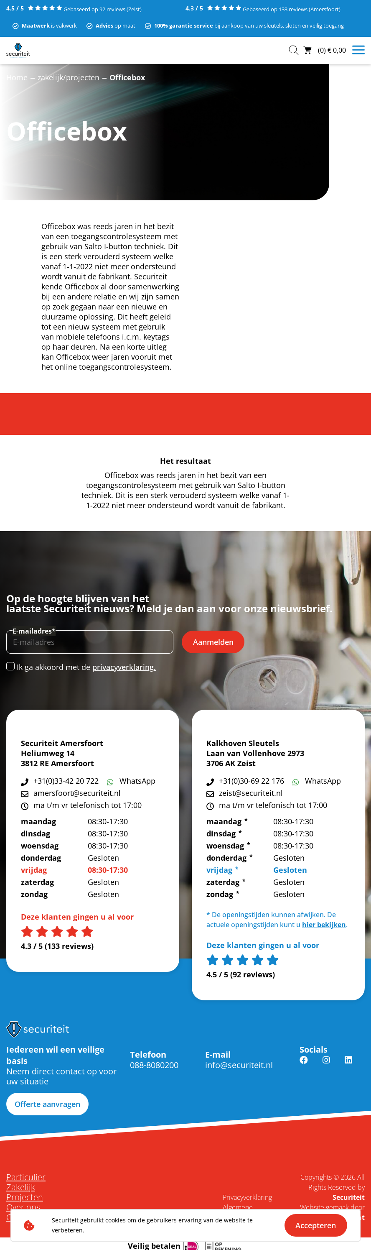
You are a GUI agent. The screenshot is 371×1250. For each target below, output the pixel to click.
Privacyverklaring (247, 1197)
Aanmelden (213, 642)
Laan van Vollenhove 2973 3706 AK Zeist (255, 758)
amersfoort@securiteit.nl (77, 793)
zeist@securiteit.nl (251, 793)
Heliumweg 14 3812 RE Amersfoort (57, 758)
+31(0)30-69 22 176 (251, 781)
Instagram (326, 1065)
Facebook (304, 1065)
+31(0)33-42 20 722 (66, 781)
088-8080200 (154, 1065)
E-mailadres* (34, 631)
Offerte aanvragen (47, 1104)
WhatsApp (137, 781)
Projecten (24, 1197)
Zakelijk (20, 1187)
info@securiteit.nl (239, 1065)
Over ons (23, 1207)
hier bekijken (324, 924)
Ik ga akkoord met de (86, 667)
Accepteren (315, 1225)
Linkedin (348, 1065)
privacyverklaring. (124, 667)
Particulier (26, 1177)
